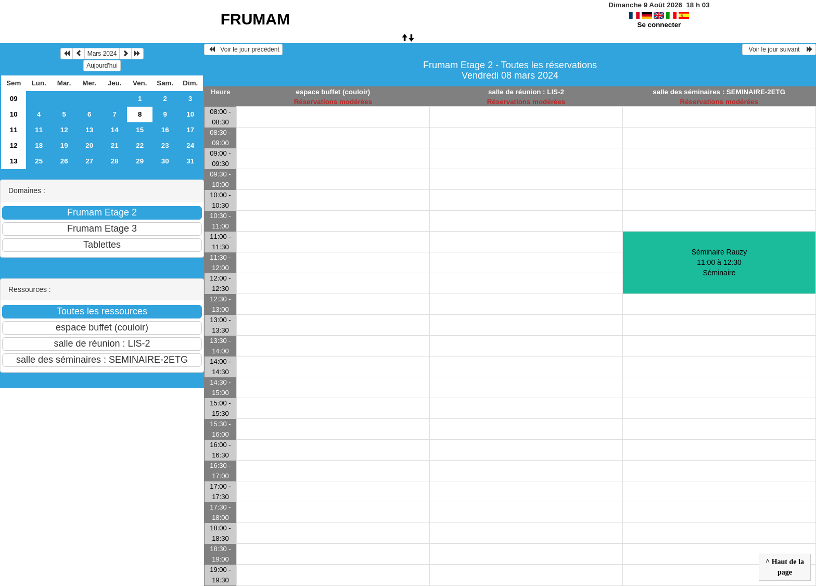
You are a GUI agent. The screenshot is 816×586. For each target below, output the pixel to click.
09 (14, 99)
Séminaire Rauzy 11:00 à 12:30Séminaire (719, 262)
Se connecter (659, 25)
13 (89, 130)
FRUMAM (255, 19)
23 (165, 145)
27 (89, 161)
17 (190, 130)
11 (14, 130)
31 (190, 161)
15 (140, 130)
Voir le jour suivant (779, 49)
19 (64, 145)
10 (14, 114)
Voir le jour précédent (243, 49)
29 (140, 161)
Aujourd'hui (102, 65)
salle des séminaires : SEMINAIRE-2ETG (719, 92)
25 (39, 161)
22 (140, 145)
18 (39, 145)
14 (115, 130)
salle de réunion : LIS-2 (526, 92)
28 (115, 161)
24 (190, 145)
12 (64, 130)
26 (64, 161)
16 (165, 130)
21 (115, 145)
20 (89, 145)
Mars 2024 (102, 53)
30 (165, 161)
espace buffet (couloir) (333, 92)
